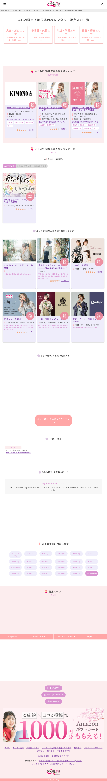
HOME (7, 747)
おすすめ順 (9, 166)
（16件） (65, 280)
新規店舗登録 (43, 756)
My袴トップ (13, 636)
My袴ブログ (93, 636)
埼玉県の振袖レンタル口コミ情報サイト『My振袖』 (60, 760)
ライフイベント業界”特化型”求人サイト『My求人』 (53, 764)
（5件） (31, 332)
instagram (53, 688)
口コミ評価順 (40, 166)
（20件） (30, 208)
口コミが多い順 (24, 166)
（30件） (31, 130)
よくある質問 (18, 747)
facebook (53, 701)
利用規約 (78, 747)
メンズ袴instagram (53, 694)
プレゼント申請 (40, 636)
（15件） (64, 129)
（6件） (99, 272)
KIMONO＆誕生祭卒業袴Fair (18, 452)
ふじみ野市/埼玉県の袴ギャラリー (53, 420)
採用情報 (50, 751)
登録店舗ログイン (60, 756)
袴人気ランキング (66, 636)
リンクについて (63, 751)
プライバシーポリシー (93, 747)
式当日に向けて (32, 747)
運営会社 (40, 751)
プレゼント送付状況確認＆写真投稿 (56, 747)
